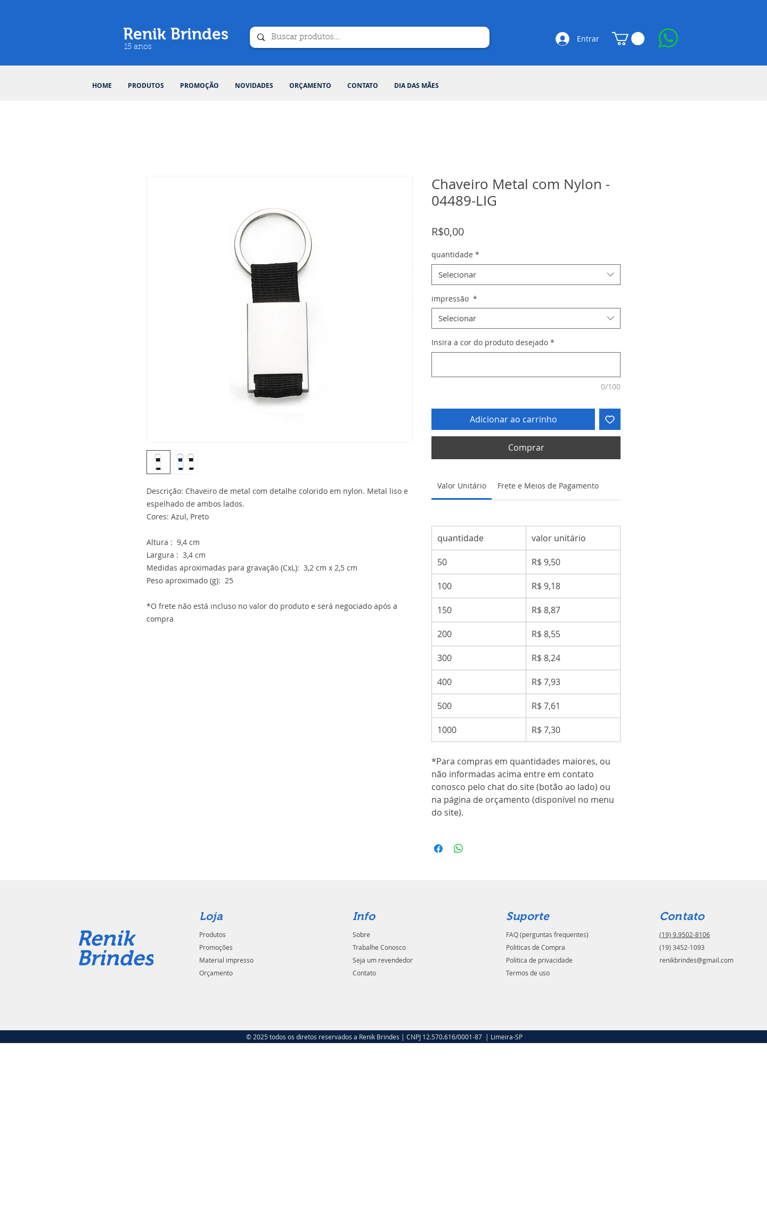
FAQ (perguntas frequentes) (547, 934)
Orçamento (216, 972)
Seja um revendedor (383, 960)
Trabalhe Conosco (379, 947)
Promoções (216, 947)
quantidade (455, 254)
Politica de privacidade (539, 960)
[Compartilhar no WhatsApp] (458, 848)
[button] (146, 85)
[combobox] (526, 274)
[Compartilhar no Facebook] (438, 848)
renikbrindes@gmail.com (696, 960)
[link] (461, 486)
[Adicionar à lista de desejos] (610, 419)
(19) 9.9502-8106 (684, 934)
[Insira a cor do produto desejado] (526, 364)
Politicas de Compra (535, 947)
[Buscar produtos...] (369, 37)
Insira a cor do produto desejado (492, 342)
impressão (454, 299)
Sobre (361, 934)
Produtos (212, 934)
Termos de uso (528, 972)
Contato (364, 972)
